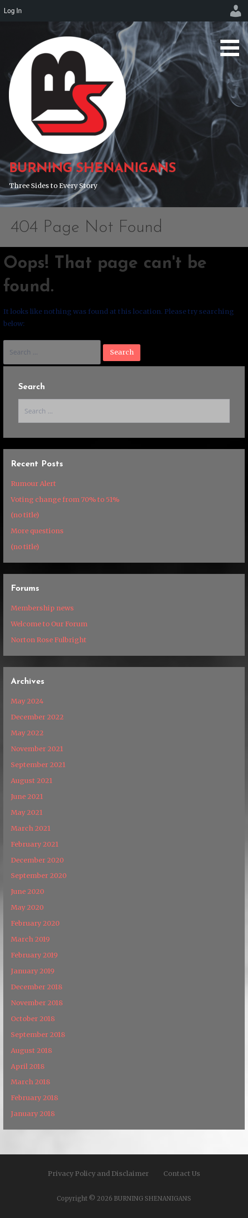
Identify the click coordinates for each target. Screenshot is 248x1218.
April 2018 (27, 1066)
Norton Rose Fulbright (49, 640)
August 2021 (31, 780)
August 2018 (31, 1050)
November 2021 (37, 749)
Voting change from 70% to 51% (65, 499)
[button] (233, 29)
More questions (37, 531)
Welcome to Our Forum (49, 624)
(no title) (25, 515)
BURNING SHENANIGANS (92, 168)
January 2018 (33, 1113)
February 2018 (34, 1098)
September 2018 (38, 1034)
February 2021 (34, 844)
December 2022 (37, 717)
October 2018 (33, 1019)
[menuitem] (236, 11)
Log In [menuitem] (13, 10)
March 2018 (30, 1082)
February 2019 (34, 955)
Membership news (42, 608)
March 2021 (31, 828)
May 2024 (27, 701)
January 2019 (32, 971)
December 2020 (37, 860)
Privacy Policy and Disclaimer (98, 1173)
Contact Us (181, 1173)
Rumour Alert (33, 483)
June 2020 (27, 891)
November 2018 (37, 1003)
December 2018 (36, 987)
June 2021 (27, 796)
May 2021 (27, 812)
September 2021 (38, 765)
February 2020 (35, 923)
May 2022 (27, 733)
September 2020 (38, 875)
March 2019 (30, 939)
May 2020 (27, 907)
